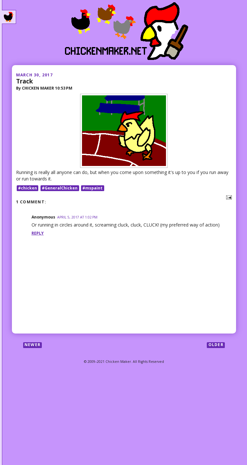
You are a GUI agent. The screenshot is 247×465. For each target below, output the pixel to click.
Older (216, 345)
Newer (32, 345)
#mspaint (92, 188)
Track (24, 81)
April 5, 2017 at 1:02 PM (77, 217)
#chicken (27, 188)
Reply (38, 233)
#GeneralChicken (60, 188)
